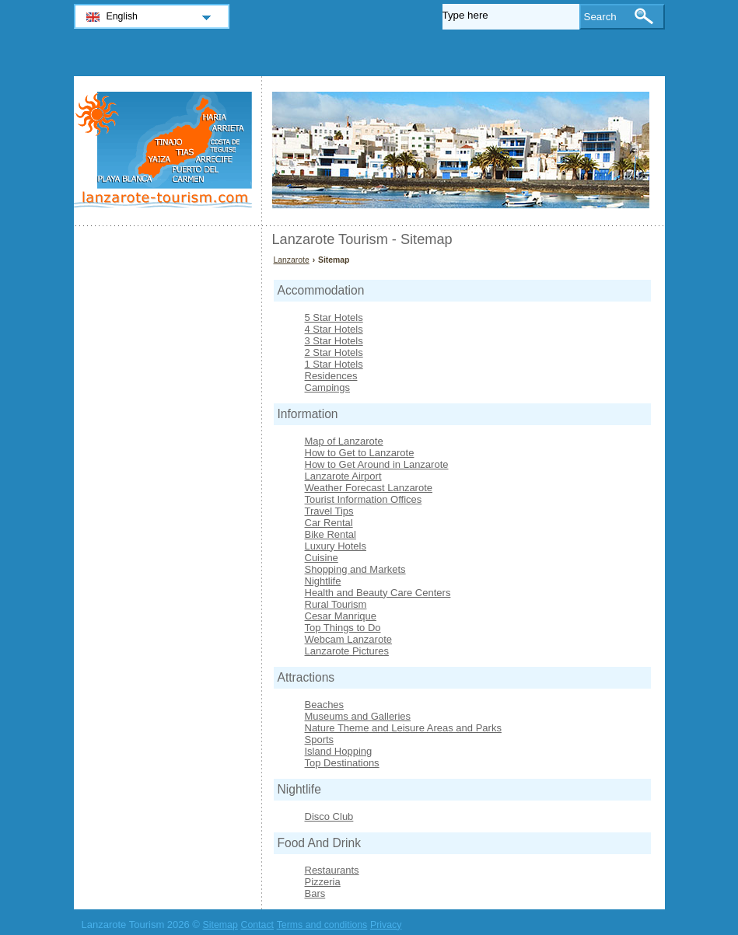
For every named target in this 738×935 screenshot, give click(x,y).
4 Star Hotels (334, 329)
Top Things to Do (343, 627)
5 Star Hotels (334, 317)
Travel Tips (329, 511)
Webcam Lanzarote (349, 639)
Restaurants (332, 870)
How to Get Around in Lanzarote (377, 464)
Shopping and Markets (355, 569)
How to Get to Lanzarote (359, 453)
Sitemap (220, 924)
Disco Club (329, 816)
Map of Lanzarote (344, 441)
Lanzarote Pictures (347, 651)
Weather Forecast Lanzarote (369, 488)
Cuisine (321, 557)
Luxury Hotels (335, 546)
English (122, 16)
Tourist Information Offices (363, 499)
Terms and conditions (322, 924)
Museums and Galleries (358, 716)
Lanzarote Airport (343, 476)
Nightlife (323, 581)
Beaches (325, 704)
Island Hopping (338, 751)
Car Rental (329, 523)
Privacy (385, 924)
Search (600, 17)
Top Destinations (342, 763)
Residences (331, 376)
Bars (315, 893)
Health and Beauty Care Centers (378, 592)
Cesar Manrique (341, 616)
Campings (328, 387)
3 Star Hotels (334, 341)
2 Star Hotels (334, 352)
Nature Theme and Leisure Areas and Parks (403, 728)
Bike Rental (330, 534)
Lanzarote (292, 260)
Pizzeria (323, 882)
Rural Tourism (336, 604)
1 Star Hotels (334, 364)
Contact (257, 924)
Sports (319, 739)
